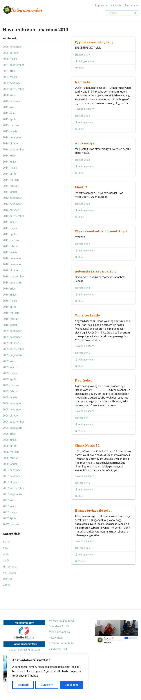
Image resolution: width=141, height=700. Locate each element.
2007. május (10, 512)
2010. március (11, 312)
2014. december (12, 137)
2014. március (11, 179)
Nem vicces (9, 572)
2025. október (11, 52)
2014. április (10, 173)
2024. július (9, 70)
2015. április (10, 119)
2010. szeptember (13, 276)
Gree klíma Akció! (59, 626)
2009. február (11, 391)
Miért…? (81, 187)
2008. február (11, 457)
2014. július (9, 155)
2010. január (10, 324)
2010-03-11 (84, 418)
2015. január (10, 131)
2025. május (10, 58)
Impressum (102, 5)
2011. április (10, 234)
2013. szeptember (13, 216)
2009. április (10, 379)
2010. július (9, 288)
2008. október (11, 415)
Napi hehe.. (83, 380)
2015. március (11, 125)
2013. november (12, 203)
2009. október (11, 343)
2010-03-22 (84, 204)
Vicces (6, 584)
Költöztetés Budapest (61, 620)
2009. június (10, 367)
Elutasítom (47, 684)
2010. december (12, 258)
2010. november (12, 264)
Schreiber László (87, 315)
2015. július (9, 107)
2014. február (11, 185)
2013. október (11, 210)
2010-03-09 (84, 548)
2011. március (11, 240)
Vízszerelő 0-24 (58, 649)
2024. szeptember (13, 64)
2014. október (11, 143)
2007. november (12, 476)
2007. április (10, 518)
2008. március (11, 451)
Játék (6, 560)
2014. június (10, 161)
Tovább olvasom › (85, 108)
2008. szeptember (13, 421)
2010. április (10, 306)
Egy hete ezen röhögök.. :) (94, 42)
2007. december (12, 470)
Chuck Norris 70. (87, 445)
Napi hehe (83, 82)
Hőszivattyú (56, 637)
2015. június (10, 113)
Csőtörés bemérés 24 (61, 643)
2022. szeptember (13, 89)
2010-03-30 (84, 55)
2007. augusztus (12, 494)
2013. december (12, 197)
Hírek (6, 554)
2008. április (10, 445)
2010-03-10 (84, 483)
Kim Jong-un (10, 566)
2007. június (10, 506)
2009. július (9, 361)
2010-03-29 (84, 116)
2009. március (11, 385)
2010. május (10, 300)
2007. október (11, 482)
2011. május (10, 228)
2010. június (10, 294)
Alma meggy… (85, 143)
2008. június (10, 439)
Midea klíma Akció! (59, 632)
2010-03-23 (84, 160)
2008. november (12, 409)
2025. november (12, 46)
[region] (47, 673)
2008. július (9, 433)
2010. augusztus (12, 282)
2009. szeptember (13, 349)
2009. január (10, 397)
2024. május (10, 76)
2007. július (9, 500)
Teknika (7, 578)
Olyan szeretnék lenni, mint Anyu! (101, 231)
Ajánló (6, 542)
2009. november (12, 337)
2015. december (12, 101)
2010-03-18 (84, 288)
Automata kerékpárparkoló (95, 271)
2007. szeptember (13, 488)
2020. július (9, 95)
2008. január (10, 464)
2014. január (10, 191)
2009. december (12, 330)
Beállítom (23, 684)
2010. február (11, 318)
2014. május (10, 167)
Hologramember (86, 61)
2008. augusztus (12, 427)
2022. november (12, 83)
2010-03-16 (84, 353)
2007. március (11, 524)
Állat (5, 548)
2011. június (10, 222)
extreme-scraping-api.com (24, 649)
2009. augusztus (12, 355)
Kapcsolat (116, 5)
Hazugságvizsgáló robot (93, 510)
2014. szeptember (13, 149)
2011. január (10, 252)
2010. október (11, 270)
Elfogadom (71, 684)
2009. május (10, 373)
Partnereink (131, 5)
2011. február (11, 246)
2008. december (12, 403)
